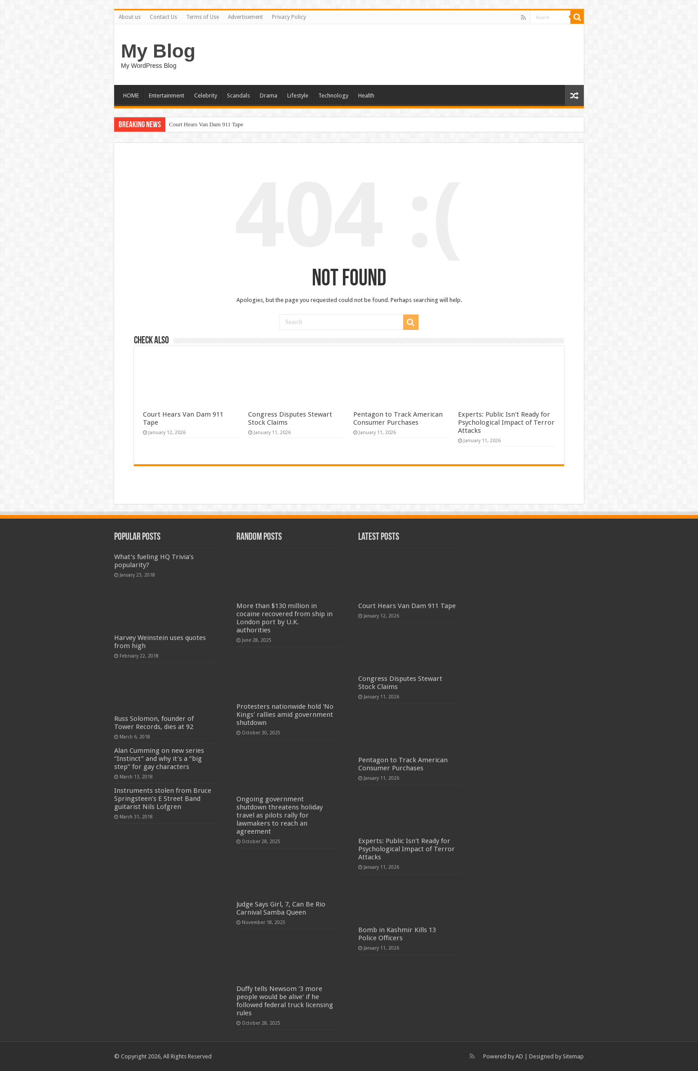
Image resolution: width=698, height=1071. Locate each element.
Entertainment (166, 95)
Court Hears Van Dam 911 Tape (206, 124)
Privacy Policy (289, 17)
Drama (268, 95)
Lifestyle (297, 95)
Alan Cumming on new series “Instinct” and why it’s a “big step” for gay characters (159, 759)
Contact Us (163, 17)
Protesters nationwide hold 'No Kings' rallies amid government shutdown (284, 714)
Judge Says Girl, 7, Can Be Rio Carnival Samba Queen (280, 908)
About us (130, 17)
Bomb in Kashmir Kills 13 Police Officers (397, 934)
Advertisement (245, 17)
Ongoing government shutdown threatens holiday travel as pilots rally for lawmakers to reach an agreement (279, 815)
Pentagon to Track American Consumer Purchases (398, 418)
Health (366, 95)
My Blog (158, 51)
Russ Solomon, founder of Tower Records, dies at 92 (154, 723)
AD (519, 1056)
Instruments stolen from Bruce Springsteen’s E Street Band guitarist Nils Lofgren (162, 799)
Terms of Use (202, 17)
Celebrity (205, 95)
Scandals (238, 95)
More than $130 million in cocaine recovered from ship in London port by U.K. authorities (284, 618)
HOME (131, 95)
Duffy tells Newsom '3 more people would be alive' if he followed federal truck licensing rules (284, 1001)
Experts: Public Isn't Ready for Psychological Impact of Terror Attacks (506, 422)
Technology (333, 95)
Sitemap (573, 1056)
